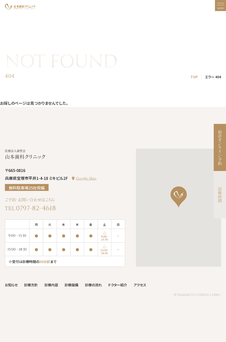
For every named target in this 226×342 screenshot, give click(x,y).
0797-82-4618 (36, 208)
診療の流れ (93, 284)
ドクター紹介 (117, 284)
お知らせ (11, 284)
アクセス (140, 284)
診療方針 (31, 284)
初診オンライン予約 (220, 147)
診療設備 (71, 284)
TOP (194, 76)
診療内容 (51, 284)
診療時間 (220, 194)
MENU (220, 8)
